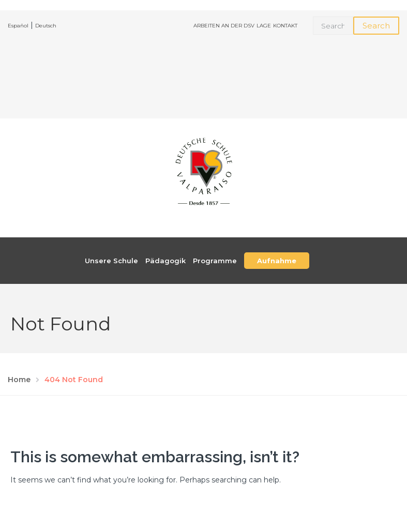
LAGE (264, 25)
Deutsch (45, 25)
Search (376, 26)
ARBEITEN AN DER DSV (223, 25)
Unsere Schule (111, 260)
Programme (215, 260)
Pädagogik (165, 260)
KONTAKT (285, 25)
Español (18, 25)
